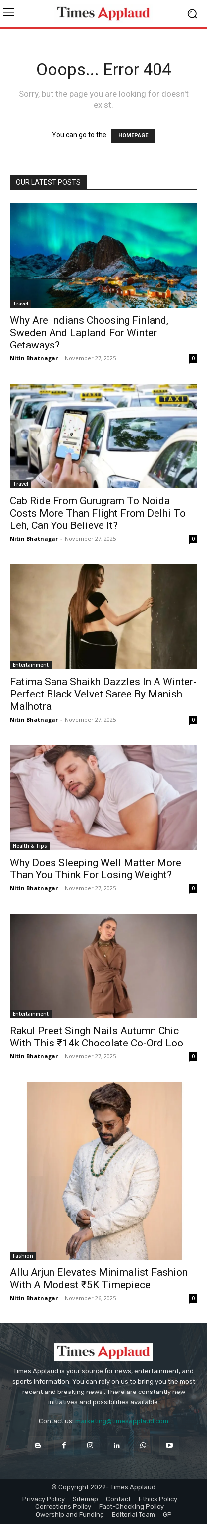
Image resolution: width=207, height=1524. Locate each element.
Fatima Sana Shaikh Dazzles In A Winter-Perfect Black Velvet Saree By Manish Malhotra (103, 694)
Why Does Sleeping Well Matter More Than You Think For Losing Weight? (95, 869)
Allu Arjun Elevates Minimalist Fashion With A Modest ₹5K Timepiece (99, 1278)
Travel (20, 303)
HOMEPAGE (133, 135)
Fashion (23, 1255)
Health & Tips (30, 845)
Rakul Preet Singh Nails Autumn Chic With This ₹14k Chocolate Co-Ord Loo (96, 1037)
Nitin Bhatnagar (34, 358)
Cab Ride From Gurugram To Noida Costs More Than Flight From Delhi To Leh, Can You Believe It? (98, 513)
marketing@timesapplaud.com (121, 1421)
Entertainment (31, 664)
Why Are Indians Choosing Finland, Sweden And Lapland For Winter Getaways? (89, 332)
